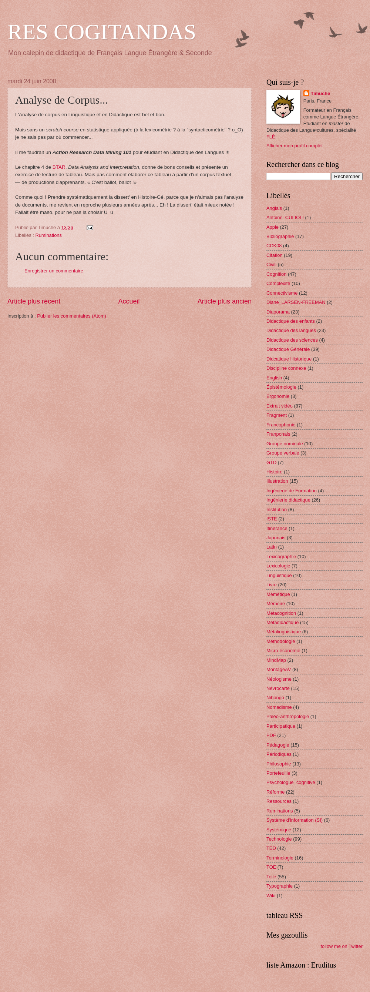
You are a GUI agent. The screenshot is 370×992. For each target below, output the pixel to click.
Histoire (274, 472)
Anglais (274, 208)
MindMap (276, 660)
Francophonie (281, 425)
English (274, 378)
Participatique (280, 726)
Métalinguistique (283, 631)
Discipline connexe (286, 368)
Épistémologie (281, 387)
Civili (271, 264)
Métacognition (281, 613)
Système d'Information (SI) (294, 820)
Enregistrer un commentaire (53, 271)
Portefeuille (278, 773)
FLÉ (270, 137)
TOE (271, 867)
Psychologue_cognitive (290, 782)
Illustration (277, 481)
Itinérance (276, 528)
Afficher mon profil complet (294, 145)
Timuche (320, 93)
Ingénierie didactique (288, 500)
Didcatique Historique (289, 359)
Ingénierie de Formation (291, 490)
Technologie (279, 839)
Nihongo (275, 697)
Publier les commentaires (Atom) (71, 316)
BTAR (59, 167)
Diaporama (278, 312)
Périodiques (279, 754)
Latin (271, 547)
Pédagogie (277, 745)
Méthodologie (280, 641)
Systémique (278, 829)
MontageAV (278, 669)
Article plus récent (33, 301)
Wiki (270, 895)
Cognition (276, 274)
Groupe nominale (284, 443)
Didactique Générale (288, 349)
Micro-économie (283, 650)
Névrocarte (278, 688)
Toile (271, 876)
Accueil (128, 301)
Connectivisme (281, 293)
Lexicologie (278, 566)
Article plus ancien (225, 301)
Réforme (275, 792)
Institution (276, 509)
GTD (271, 462)
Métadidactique (282, 622)
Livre (271, 584)
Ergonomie (277, 396)
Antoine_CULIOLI (285, 217)
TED (271, 848)
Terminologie (279, 858)
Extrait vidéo (279, 406)
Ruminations (48, 235)
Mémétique (278, 594)
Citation (274, 255)
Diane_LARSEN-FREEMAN (296, 302)
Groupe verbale (282, 453)
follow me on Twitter (341, 946)
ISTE (271, 519)
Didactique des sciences (292, 340)
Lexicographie (281, 556)
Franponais (278, 434)
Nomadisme (279, 707)
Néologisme (279, 679)
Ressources (279, 801)
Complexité (278, 283)
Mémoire (275, 603)
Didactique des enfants (290, 321)
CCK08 (274, 245)
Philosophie (278, 764)
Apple (272, 227)
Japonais (276, 537)
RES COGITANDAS (101, 32)
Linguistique (279, 575)
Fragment (276, 415)
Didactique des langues (291, 330)
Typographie (279, 886)
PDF (271, 735)
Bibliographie (280, 236)
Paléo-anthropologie (287, 716)
